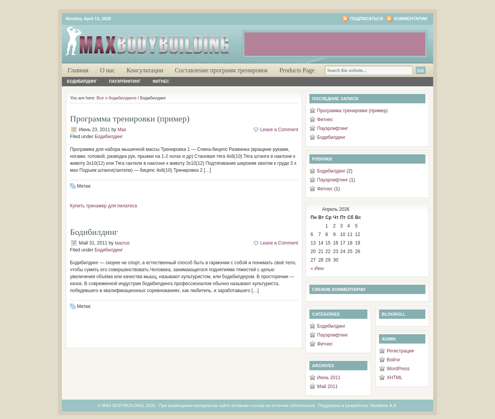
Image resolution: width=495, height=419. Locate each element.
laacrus (122, 243)
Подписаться (366, 18)
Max (122, 129)
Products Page (297, 70)
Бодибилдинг (82, 81)
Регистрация (400, 351)
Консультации (144, 70)
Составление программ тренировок (221, 70)
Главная (78, 70)
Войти (393, 360)
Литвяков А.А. (383, 405)
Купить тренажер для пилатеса (103, 206)
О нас (107, 70)
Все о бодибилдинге (117, 98)
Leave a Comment (279, 129)
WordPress (398, 368)
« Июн (317, 268)
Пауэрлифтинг (125, 81)
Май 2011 (327, 386)
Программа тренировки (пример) (129, 118)
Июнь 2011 (329, 377)
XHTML (395, 377)
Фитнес (161, 81)
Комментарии (410, 18)
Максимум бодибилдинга (155, 39)
